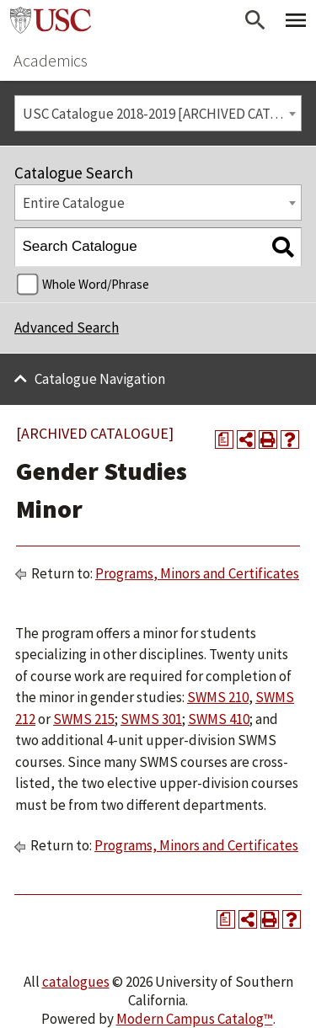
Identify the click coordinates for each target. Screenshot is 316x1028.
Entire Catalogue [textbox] (74, 203)
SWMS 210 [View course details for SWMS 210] (218, 697)
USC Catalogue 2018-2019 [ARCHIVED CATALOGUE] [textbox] (162, 113)
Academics (50, 60)
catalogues (76, 981)
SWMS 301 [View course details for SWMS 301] (151, 719)
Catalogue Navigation (100, 379)
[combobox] (158, 113)
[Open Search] (255, 20)
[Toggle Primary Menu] (296, 20)
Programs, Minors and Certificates (197, 573)
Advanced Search (66, 327)
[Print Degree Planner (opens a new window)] (224, 439)
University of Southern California (50, 20)
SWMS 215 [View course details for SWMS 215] (84, 719)
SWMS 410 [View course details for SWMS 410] (218, 719)
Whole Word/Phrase (95, 284)
